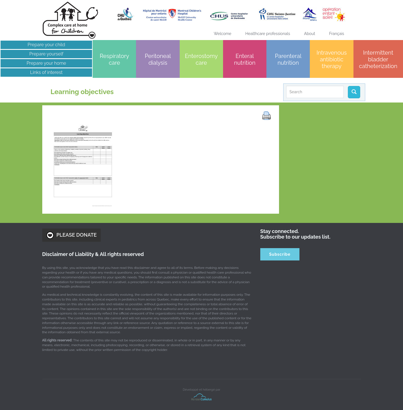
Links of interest (46, 72)
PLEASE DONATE (71, 235)
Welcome (222, 33)
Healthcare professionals (267, 33)
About (309, 33)
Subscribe (279, 254)
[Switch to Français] (336, 34)
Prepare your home (46, 63)
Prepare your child (46, 44)
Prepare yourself (46, 54)
